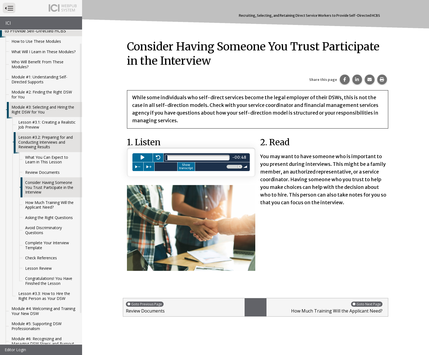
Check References (41, 222)
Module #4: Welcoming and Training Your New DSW (43, 275)
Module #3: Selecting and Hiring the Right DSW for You (42, 74)
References (21, 328)
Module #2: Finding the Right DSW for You (41, 59)
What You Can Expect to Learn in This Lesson (46, 124)
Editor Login (15, 349)
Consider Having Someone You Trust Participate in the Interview (49, 151)
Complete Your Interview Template (47, 210)
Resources (20, 318)
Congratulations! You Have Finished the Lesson (48, 245)
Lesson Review (38, 232)
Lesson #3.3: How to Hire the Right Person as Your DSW (44, 260)
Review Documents (42, 136)
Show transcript (186, 166)
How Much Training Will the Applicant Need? (49, 169)
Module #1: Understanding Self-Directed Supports (39, 44)
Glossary (19, 338)
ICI (8, 23)
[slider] (166, 158)
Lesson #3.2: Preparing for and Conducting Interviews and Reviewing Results (45, 106)
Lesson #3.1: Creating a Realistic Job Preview (47, 89)
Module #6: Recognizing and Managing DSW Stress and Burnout (42, 305)
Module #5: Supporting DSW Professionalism (36, 290)
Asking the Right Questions (49, 181)
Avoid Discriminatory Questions (43, 194)
